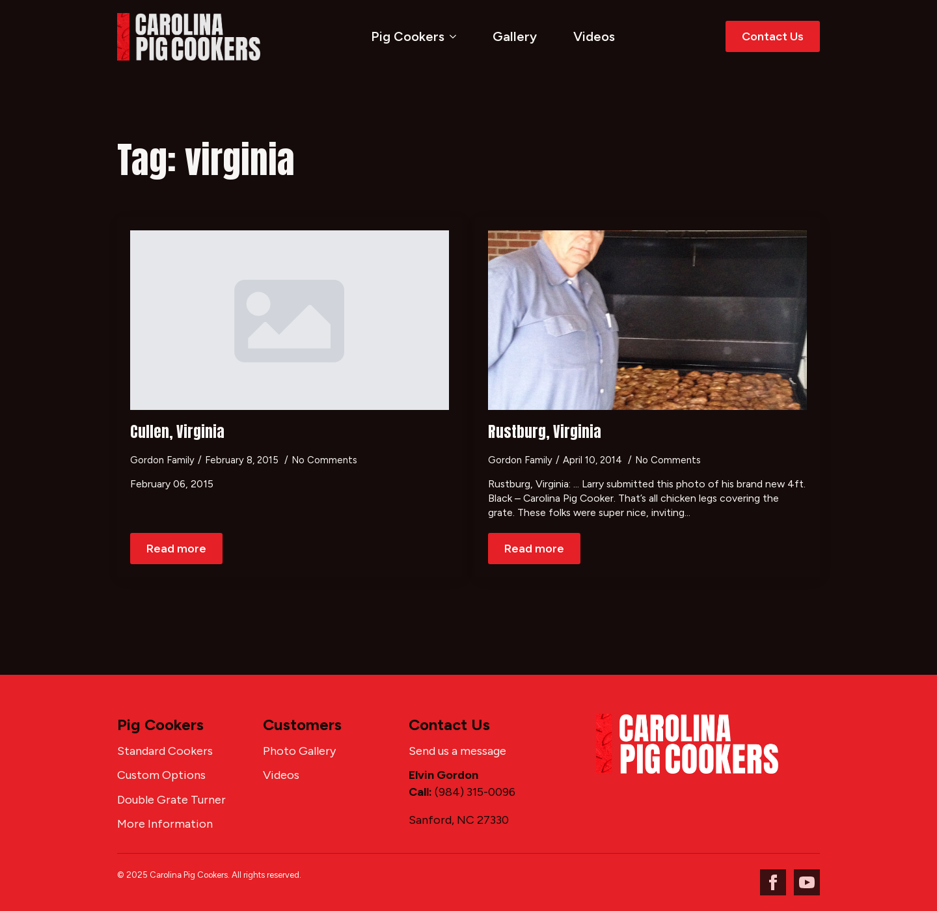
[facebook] (773, 882)
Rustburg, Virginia (544, 432)
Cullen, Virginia (177, 432)
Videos (594, 36)
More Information (165, 824)
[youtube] (807, 882)
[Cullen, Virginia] (289, 320)
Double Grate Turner (171, 800)
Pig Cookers (407, 36)
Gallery (515, 36)
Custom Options (161, 775)
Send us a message (457, 751)
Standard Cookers (165, 751)
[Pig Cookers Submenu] (455, 36)
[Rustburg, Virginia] (647, 320)
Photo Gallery (299, 751)
